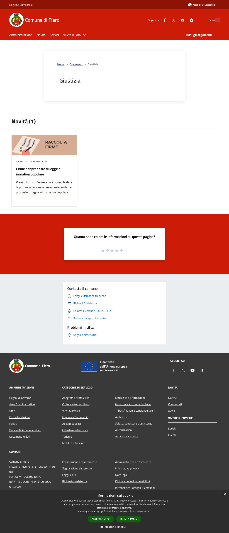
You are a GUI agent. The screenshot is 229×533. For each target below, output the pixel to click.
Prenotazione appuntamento (79, 462)
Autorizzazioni (124, 430)
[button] (114, 527)
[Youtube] (174, 19)
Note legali (121, 475)
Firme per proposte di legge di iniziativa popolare (38, 171)
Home (60, 64)
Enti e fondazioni (19, 417)
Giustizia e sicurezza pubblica (133, 404)
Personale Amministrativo (25, 430)
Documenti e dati (19, 436)
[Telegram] (183, 19)
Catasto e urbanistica (75, 430)
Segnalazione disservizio (77, 468)
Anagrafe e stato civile (75, 398)
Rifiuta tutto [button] (128, 518)
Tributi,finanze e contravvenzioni (135, 410)
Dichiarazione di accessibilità (132, 481)
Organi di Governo (20, 398)
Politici (13, 423)
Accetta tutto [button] (101, 518)
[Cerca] (215, 20)
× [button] (225, 494)
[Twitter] (165, 19)
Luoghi (172, 428)
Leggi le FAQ (69, 475)
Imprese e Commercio (75, 417)
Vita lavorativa (71, 411)
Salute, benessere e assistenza (133, 423)
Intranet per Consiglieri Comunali (135, 488)
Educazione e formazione (130, 397)
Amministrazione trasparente (133, 462)
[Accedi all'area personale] (202, 5)
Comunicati (175, 404)
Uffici (12, 411)
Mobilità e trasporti (74, 443)
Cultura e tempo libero (75, 404)
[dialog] (114, 511)
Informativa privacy (127, 468)
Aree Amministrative (22, 404)
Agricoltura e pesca (126, 436)
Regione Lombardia (21, 5)
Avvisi (19, 161)
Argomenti (76, 64)
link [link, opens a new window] (149, 511)
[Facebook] (156, 19)
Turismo (67, 436)
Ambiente (121, 417)
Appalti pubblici (71, 423)
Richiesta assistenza (74, 481)
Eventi (172, 435)
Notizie (172, 398)
